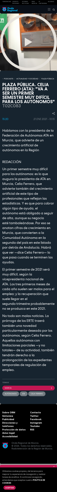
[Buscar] (53, 9)
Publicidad (8, 419)
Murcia (28, 388)
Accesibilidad (10, 436)
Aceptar (9, 488)
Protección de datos (14, 429)
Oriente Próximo (15, 2)
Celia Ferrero (37, 394)
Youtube (35, 426)
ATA (23, 394)
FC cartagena (43, 2)
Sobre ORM (8, 412)
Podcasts (8, 79)
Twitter (34, 415)
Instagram (36, 422)
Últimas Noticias (25, 2)
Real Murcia (34, 2)
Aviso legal (8, 432)
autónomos (11, 394)
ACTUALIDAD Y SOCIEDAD (27, 79)
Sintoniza (7, 415)
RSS (32, 429)
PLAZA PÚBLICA (47, 79)
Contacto (35, 412)
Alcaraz (51, 1)
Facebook (35, 419)
